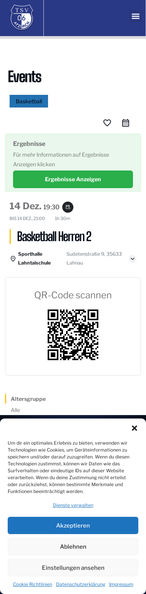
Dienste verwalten (73, 505)
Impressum (121, 584)
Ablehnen (73, 546)
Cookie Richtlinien (32, 584)
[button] (134, 428)
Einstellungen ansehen (73, 567)
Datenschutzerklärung (80, 584)
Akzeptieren (73, 525)
